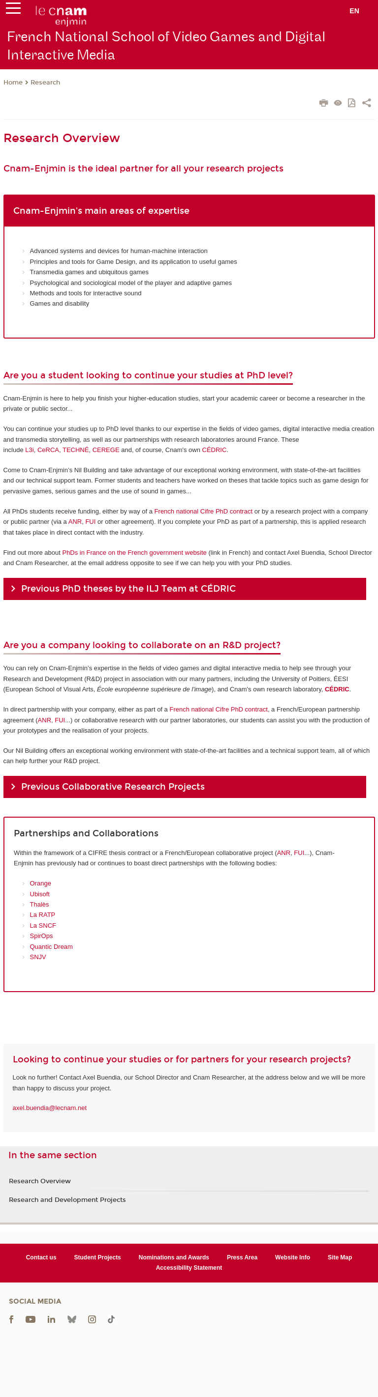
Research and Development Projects (67, 1200)
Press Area (242, 1257)
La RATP (43, 914)
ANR (75, 521)
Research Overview (40, 1181)
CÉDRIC (214, 450)
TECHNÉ (76, 450)
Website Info (292, 1257)
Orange (40, 883)
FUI (90, 521)
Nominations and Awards (174, 1257)
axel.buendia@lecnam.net (50, 1108)
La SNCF (43, 925)
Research (45, 82)
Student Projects (97, 1257)
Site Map (340, 1257)
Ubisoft (40, 894)
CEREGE (106, 450)
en (354, 11)
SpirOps (41, 936)
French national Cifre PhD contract (203, 511)
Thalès (39, 904)
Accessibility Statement (189, 1267)
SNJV (38, 957)
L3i (29, 450)
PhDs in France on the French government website (134, 552)
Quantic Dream (51, 946)
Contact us (41, 1257)
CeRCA (48, 450)
